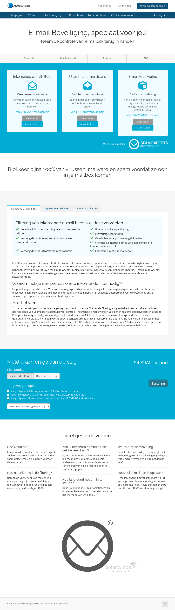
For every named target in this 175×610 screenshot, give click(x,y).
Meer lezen (32, 118)
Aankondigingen (54, 15)
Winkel (34, 15)
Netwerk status (97, 15)
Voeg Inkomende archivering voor (45, 394)
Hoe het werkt (68, 58)
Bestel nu (158, 383)
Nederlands (106, 5)
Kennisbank (76, 15)
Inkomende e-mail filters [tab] (24, 209)
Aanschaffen (32, 124)
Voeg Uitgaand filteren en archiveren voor (50, 398)
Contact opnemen (122, 15)
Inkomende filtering (20, 376)
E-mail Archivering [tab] (87, 208)
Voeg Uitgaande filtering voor (43, 391)
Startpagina (16, 15)
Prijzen (107, 58)
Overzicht (29, 58)
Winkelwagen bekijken (152, 6)
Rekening (158, 15)
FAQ (146, 58)
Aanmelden (124, 5)
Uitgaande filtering (46, 376)
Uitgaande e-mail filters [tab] (57, 208)
